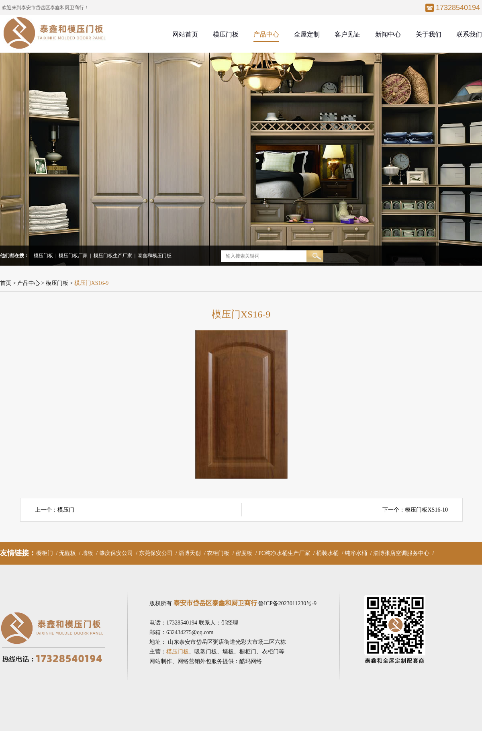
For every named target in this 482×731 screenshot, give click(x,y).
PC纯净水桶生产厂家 (284, 553)
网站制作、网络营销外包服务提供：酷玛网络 (205, 661)
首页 (5, 283)
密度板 (243, 553)
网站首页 (185, 34)
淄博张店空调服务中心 (401, 553)
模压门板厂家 (73, 255)
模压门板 (226, 34)
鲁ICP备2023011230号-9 (287, 603)
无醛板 (67, 553)
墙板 (87, 553)
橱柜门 (44, 553)
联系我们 (469, 34)
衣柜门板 (218, 553)
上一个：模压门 (54, 510)
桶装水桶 (327, 553)
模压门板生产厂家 (113, 255)
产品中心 (266, 34)
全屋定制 (307, 34)
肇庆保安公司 (116, 553)
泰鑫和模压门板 (155, 255)
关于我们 (428, 34)
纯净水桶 (356, 553)
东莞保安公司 (156, 553)
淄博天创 (189, 553)
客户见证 (347, 34)
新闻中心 (388, 34)
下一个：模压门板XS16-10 (415, 510)
